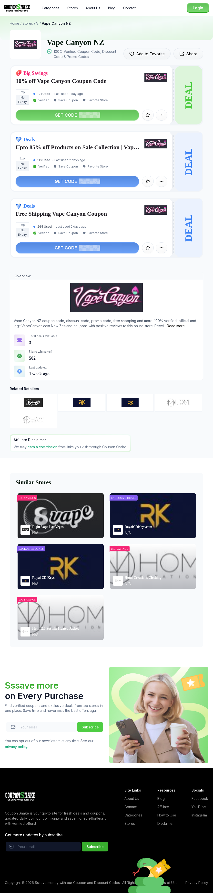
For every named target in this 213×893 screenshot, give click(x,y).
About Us (93, 8)
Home (14, 23)
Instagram (199, 815)
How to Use (166, 815)
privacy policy (16, 747)
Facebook (200, 798)
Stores (72, 8)
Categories (51, 8)
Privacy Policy (196, 883)
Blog (111, 8)
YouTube (199, 807)
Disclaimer (165, 823)
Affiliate (163, 807)
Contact (129, 8)
